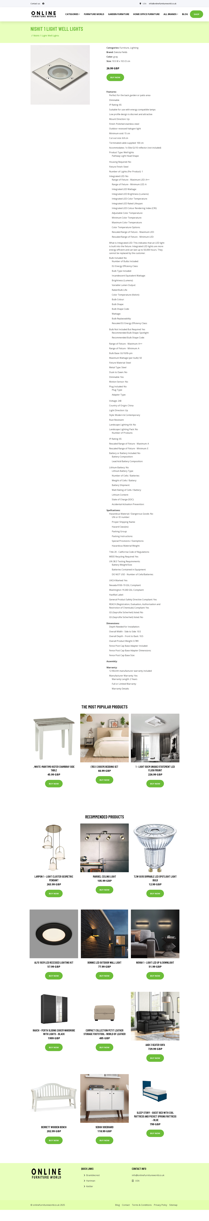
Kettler (89, 1186)
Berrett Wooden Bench (54, 1127)
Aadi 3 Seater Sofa (155, 1044)
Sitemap (173, 1204)
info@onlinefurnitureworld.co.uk (162, 3)
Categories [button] (71, 14)
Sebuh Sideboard (104, 1127)
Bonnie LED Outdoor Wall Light (104, 962)
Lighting (134, 47)
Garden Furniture (118, 14)
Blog (185, 14)
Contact (126, 1204)
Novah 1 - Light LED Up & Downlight (155, 962)
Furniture (124, 47)
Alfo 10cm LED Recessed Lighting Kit (53, 962)
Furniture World (94, 14)
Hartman (90, 1180)
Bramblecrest (93, 1175)
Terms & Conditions (142, 1204)
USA (144, 3)
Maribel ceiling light (104, 876)
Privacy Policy (160, 1204)
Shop (196, 14)
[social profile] (43, 3)
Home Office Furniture (146, 14)
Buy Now (115, 77)
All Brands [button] (170, 14)
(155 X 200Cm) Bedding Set (104, 766)
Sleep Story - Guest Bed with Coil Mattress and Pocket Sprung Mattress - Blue (155, 1116)
